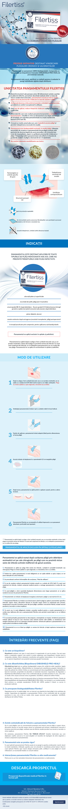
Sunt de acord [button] (59, 802)
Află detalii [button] (6, 806)
